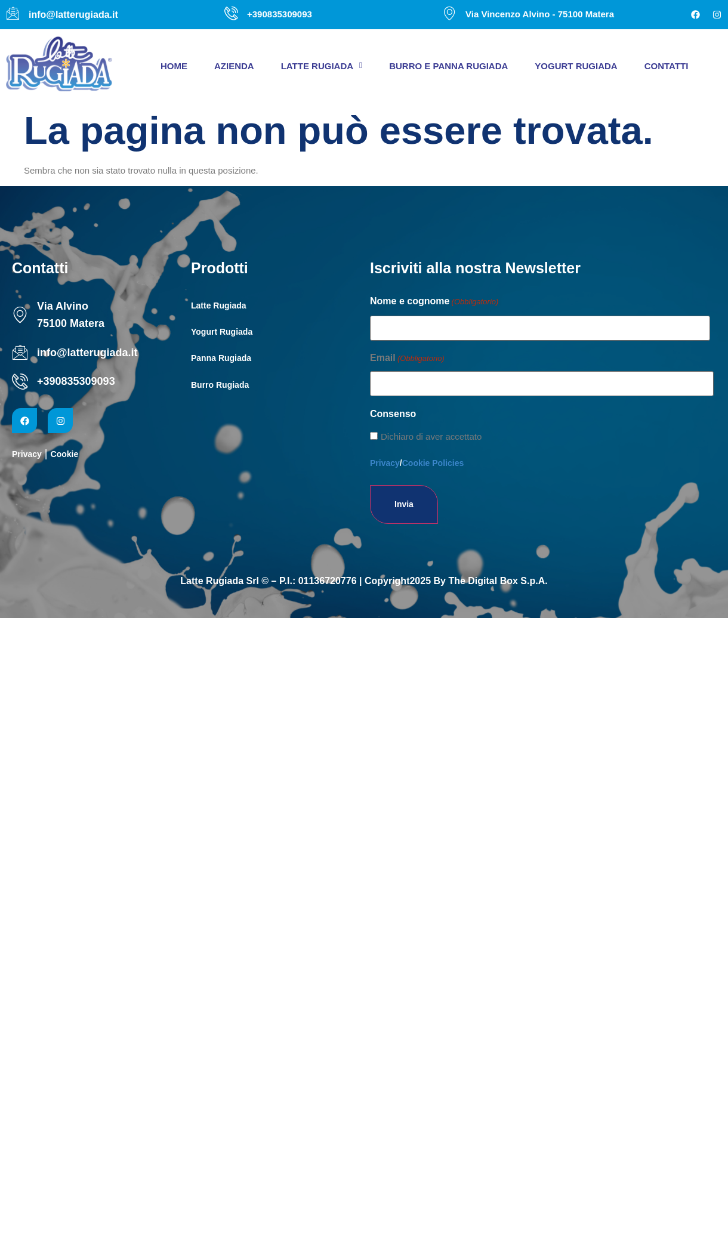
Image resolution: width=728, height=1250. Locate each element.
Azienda (234, 66)
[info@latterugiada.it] (20, 352)
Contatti (666, 66)
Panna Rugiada (221, 358)
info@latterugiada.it (87, 353)
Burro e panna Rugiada (448, 66)
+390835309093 (76, 381)
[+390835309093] (20, 382)
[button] (322, 66)
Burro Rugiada (220, 385)
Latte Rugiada (322, 66)
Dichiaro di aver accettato (431, 436)
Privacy (27, 454)
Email (407, 358)
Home (174, 66)
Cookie (65, 454)
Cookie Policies (433, 463)
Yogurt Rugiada (576, 66)
